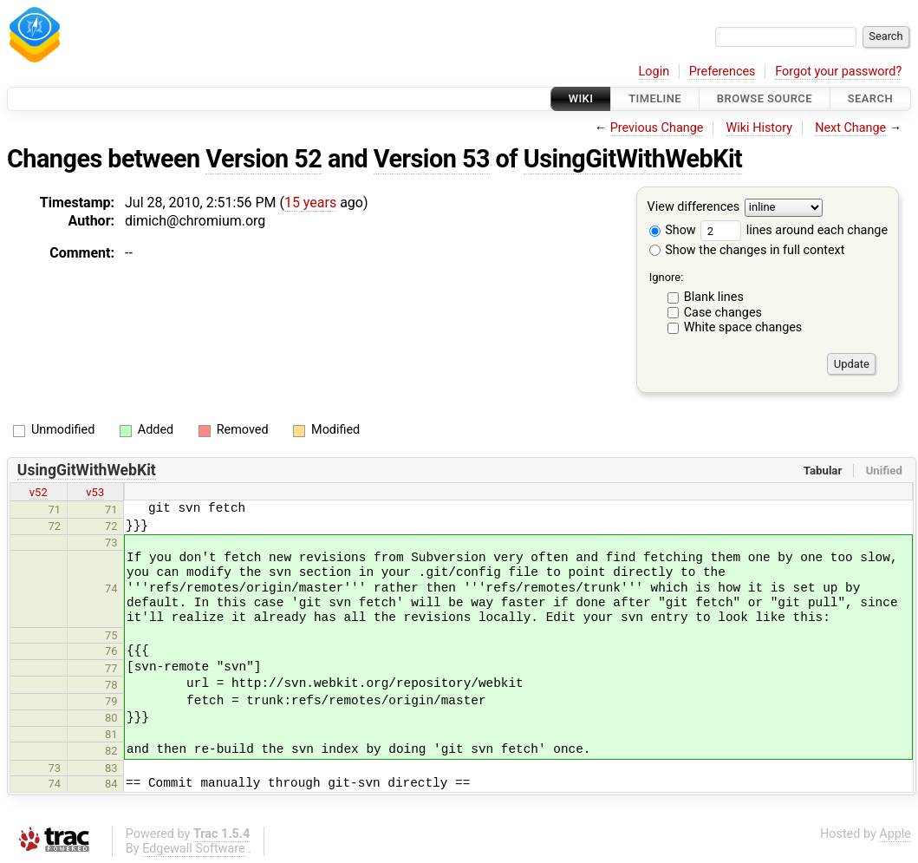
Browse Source (764, 98)
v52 (38, 492)
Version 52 (263, 158)
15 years (310, 202)
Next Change (850, 128)
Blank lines (714, 297)
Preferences (722, 71)
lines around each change (794, 230)
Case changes (723, 312)
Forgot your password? (838, 71)
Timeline (654, 98)
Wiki (581, 98)
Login (654, 71)
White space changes (743, 327)
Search (870, 98)
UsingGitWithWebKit (633, 158)
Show (672, 230)
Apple (895, 834)
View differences (694, 207)
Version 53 (432, 158)
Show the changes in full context (747, 250)
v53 (95, 492)
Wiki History (759, 128)
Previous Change (657, 128)
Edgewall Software (193, 848)
